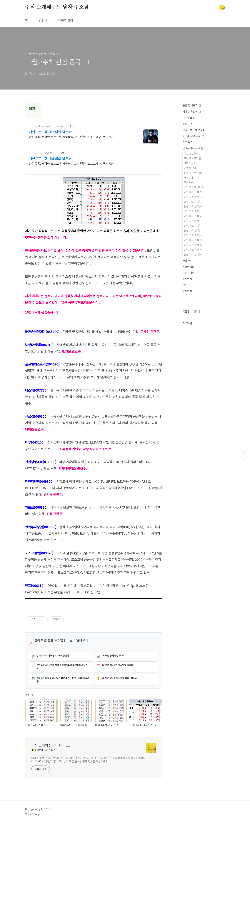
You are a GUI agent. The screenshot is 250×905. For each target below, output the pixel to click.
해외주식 (188, 177)
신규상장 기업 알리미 (194, 130)
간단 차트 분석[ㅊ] (193, 235)
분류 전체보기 (191, 105)
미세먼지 (187, 279)
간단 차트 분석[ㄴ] (193, 196)
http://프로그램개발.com (43, 153)
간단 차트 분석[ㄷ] (193, 201)
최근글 (186, 311)
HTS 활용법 (190, 163)
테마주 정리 (65, 20)
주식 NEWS (190, 182)
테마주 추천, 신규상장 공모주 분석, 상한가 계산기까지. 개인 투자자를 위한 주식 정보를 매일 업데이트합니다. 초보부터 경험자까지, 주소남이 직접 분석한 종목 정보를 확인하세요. (88, 841)
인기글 (197, 311)
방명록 (43, 20)
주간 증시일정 (192, 158)
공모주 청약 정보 (193, 136)
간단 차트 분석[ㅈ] (193, 230)
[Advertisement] (93, 734)
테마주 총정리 (191, 111)
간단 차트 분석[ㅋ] (193, 240)
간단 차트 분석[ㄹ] (193, 206)
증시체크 (188, 117)
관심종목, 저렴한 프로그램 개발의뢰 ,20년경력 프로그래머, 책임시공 (71, 136)
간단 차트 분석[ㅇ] (193, 225)
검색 (213, 7)
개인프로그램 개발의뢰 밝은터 (50, 131)
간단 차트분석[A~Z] (194, 187)
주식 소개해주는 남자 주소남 (57, 7)
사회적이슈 (188, 272)
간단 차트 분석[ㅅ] (193, 221)
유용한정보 (188, 266)
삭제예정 (187, 291)
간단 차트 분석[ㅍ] (193, 249)
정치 (184, 285)
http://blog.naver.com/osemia (48, 126)
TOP (222, 893)
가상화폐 (187, 260)
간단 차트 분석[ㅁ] (193, 211)
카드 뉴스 (187, 142)
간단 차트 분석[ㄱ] (193, 192)
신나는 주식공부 (192, 148)
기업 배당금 (190, 168)
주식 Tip (187, 124)
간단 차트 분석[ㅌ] (193, 245)
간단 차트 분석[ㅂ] (193, 216)
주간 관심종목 (191, 153)
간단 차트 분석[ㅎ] (193, 254)
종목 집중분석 (192, 172)
